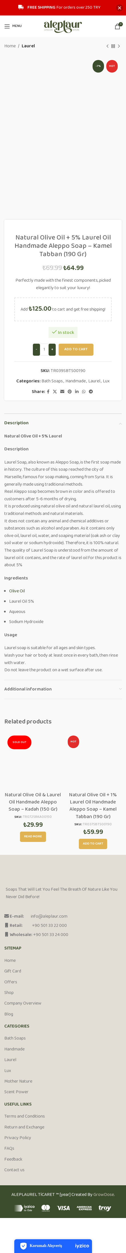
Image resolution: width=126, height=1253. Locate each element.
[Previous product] (107, 46)
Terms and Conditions (24, 1117)
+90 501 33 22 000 (49, 926)
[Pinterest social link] (69, 392)
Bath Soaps (52, 381)
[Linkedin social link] (76, 392)
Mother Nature (18, 1082)
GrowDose (103, 1195)
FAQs (9, 1149)
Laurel (28, 46)
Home (10, 46)
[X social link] (55, 392)
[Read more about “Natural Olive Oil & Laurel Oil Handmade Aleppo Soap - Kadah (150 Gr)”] (33, 837)
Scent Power (16, 1092)
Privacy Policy (17, 1138)
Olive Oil (17, 591)
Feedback (13, 1160)
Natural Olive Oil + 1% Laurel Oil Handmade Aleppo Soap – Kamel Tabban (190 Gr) (93, 806)
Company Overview (22, 1004)
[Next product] (119, 46)
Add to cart (76, 349)
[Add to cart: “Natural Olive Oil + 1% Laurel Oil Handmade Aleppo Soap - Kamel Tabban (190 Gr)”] (93, 844)
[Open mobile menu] (13, 26)
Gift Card (12, 971)
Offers (10, 982)
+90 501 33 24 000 (50, 935)
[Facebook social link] (48, 392)
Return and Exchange (24, 1127)
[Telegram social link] (91, 392)
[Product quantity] (44, 350)
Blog (8, 1014)
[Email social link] (62, 392)
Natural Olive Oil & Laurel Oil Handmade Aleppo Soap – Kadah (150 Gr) (33, 802)
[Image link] (27, 874)
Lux (106, 381)
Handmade (75, 381)
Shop (9, 993)
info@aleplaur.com (49, 917)
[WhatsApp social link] (83, 392)
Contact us (14, 1170)
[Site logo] (63, 26)
